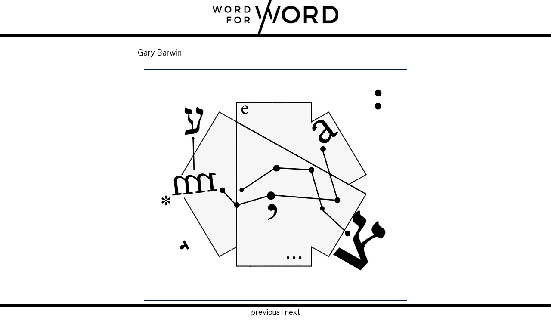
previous (265, 312)
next (292, 312)
